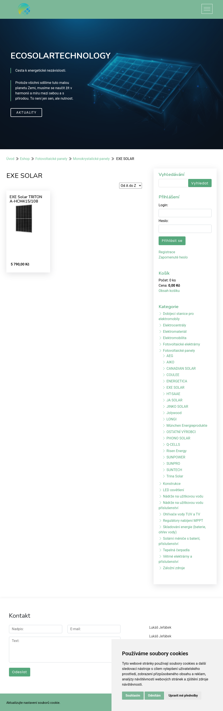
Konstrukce (172, 484)
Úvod (10, 159)
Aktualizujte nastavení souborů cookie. (33, 701)
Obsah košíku (169, 291)
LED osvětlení (173, 490)
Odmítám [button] (154, 695)
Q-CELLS (173, 444)
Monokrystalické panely (91, 159)
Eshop (25, 159)
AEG (169, 356)
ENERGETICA (176, 381)
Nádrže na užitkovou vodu (183, 496)
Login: (163, 205)
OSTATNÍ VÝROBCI (181, 432)
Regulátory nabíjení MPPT (183, 521)
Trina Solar (174, 476)
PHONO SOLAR (178, 438)
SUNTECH (174, 470)
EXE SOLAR (175, 387)
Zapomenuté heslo (173, 257)
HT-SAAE (173, 394)
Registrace (167, 252)
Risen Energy (176, 451)
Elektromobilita (174, 338)
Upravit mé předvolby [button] (183, 695)
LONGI (171, 419)
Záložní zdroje (174, 568)
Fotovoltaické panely (51, 159)
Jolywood (174, 413)
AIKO (170, 362)
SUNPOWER (175, 457)
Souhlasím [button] (133, 695)
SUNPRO (173, 463)
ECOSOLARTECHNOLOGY (61, 55)
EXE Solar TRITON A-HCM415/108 (26, 199)
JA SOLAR (174, 400)
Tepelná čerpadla (176, 550)
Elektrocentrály (174, 325)
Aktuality (26, 112)
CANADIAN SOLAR (181, 368)
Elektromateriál (175, 331)
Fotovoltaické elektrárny (181, 344)
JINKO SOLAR (177, 406)
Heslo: (163, 221)
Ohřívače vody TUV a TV (181, 514)
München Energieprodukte (186, 425)
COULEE (172, 375)
